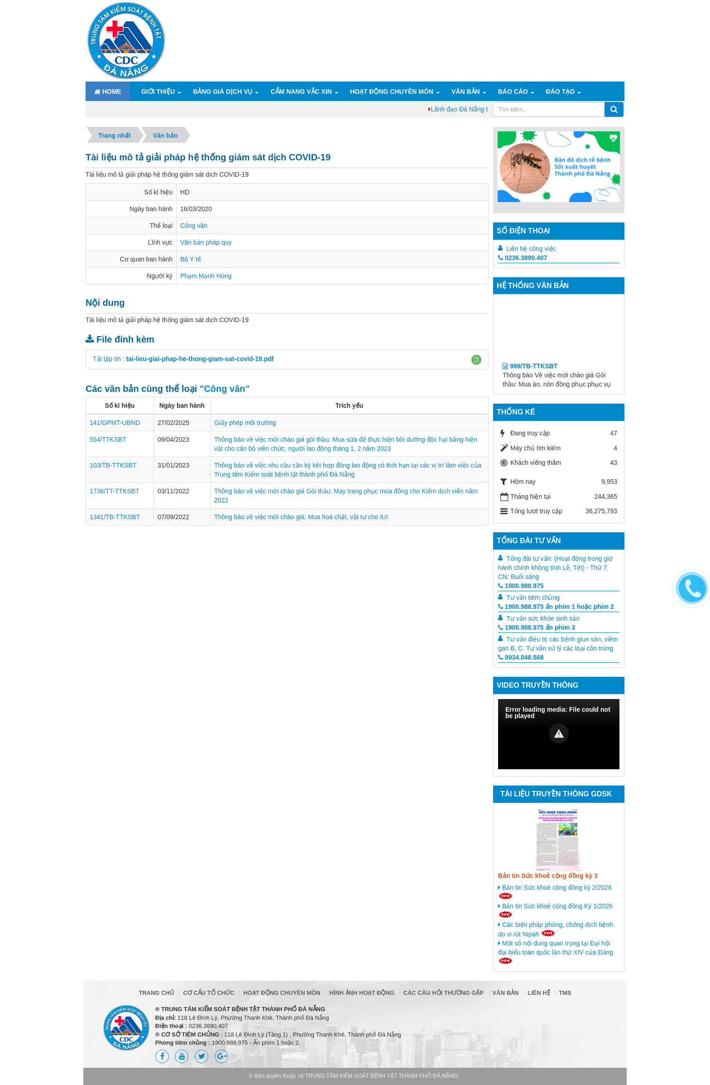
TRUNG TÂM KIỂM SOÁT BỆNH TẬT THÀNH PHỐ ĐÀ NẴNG (381, 1076)
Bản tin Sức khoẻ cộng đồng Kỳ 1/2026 (555, 910)
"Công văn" (224, 389)
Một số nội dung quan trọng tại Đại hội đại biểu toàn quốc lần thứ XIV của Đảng (555, 952)
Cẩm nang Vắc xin (300, 91)
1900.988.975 (521, 585)
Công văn (193, 225)
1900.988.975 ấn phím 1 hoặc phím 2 (556, 606)
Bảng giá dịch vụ (222, 91)
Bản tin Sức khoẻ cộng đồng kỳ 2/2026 (555, 891)
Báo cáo (513, 91)
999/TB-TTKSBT (530, 372)
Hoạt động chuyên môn (391, 91)
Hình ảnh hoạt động (361, 992)
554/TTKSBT (108, 439)
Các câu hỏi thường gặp (443, 992)
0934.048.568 (521, 657)
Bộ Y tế (190, 259)
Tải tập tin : (183, 358)
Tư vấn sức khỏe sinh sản (543, 618)
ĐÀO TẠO (560, 91)
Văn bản (465, 91)
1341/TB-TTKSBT (115, 517)
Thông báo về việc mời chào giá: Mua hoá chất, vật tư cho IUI (301, 517)
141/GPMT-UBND (115, 422)
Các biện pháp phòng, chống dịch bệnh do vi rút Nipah (555, 929)
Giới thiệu (158, 91)
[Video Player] (558, 734)
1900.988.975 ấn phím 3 (536, 627)
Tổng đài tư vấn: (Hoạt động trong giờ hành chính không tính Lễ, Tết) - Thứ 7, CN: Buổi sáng (555, 567)
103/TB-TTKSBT (113, 465)
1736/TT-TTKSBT (114, 491)
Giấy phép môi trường (245, 422)
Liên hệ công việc (531, 248)
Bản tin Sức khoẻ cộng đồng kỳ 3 (548, 875)
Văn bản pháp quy (206, 242)
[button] (476, 360)
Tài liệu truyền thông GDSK (556, 794)
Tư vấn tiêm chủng (533, 597)
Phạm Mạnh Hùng (205, 276)
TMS (565, 992)
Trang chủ (156, 992)
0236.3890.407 (522, 257)
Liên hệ (539, 992)
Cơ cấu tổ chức (208, 992)
